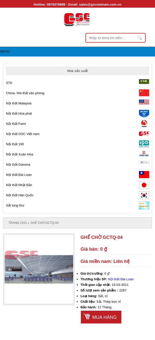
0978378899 (56, 4)
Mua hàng (104, 317)
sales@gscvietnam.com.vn (100, 4)
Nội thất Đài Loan (121, 279)
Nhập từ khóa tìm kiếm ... (140, 38)
